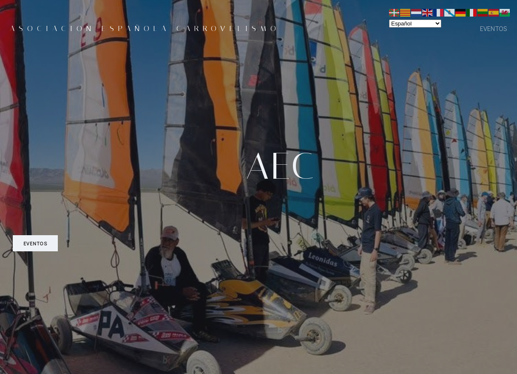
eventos (493, 28)
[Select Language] (415, 24)
